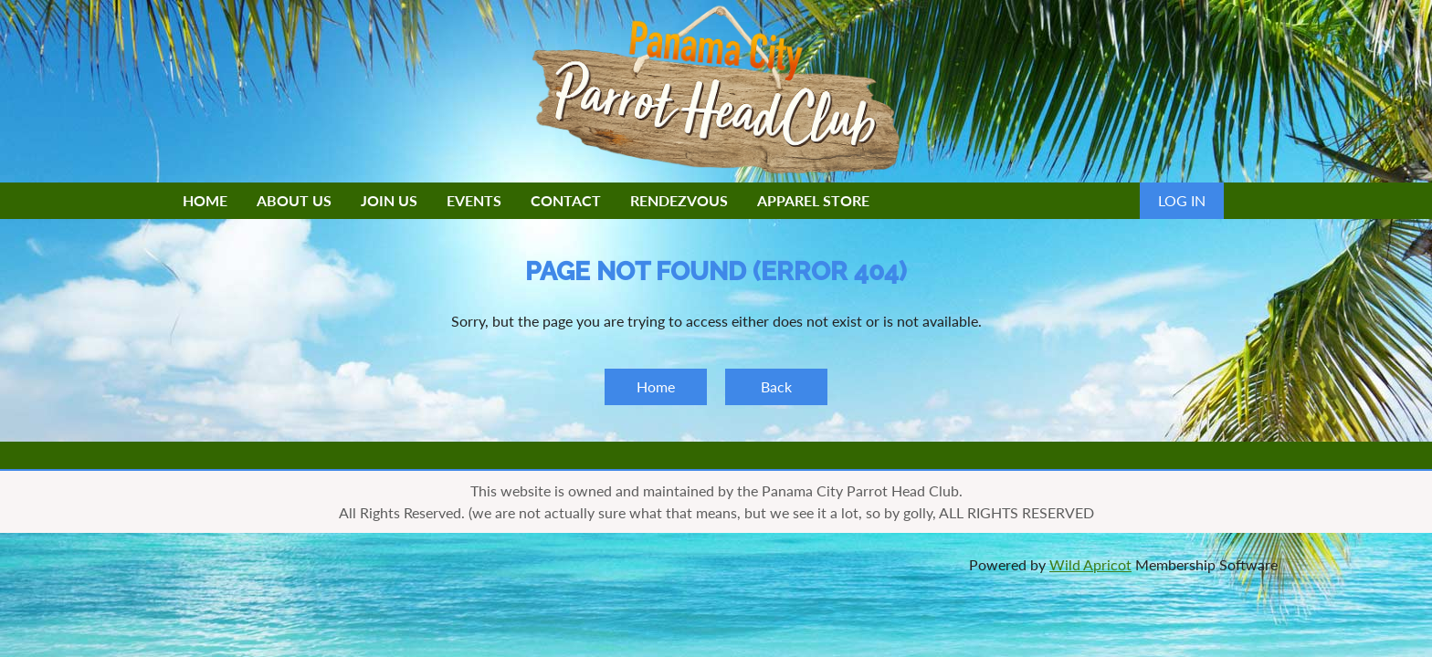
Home (656, 386)
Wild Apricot (1090, 564)
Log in (1182, 200)
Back (776, 386)
